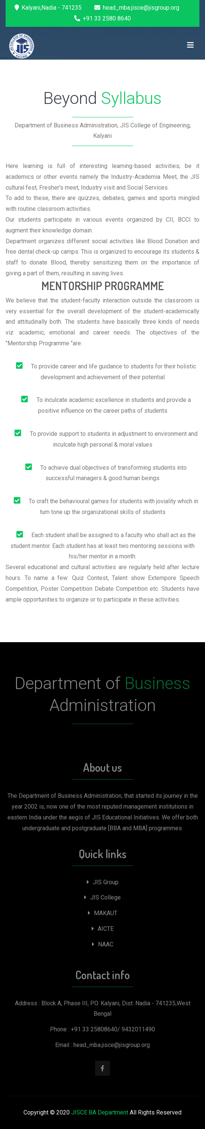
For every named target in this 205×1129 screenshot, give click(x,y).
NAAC (102, 945)
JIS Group (103, 883)
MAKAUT (102, 914)
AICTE (103, 929)
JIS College (102, 899)
